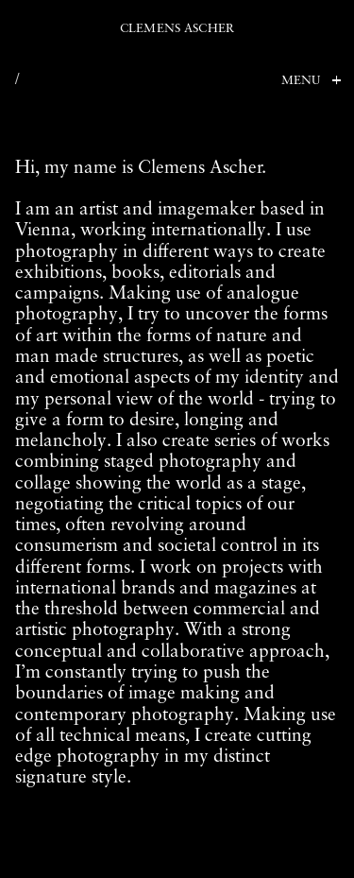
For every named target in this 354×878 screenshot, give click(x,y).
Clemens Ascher (177, 29)
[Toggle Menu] (308, 82)
